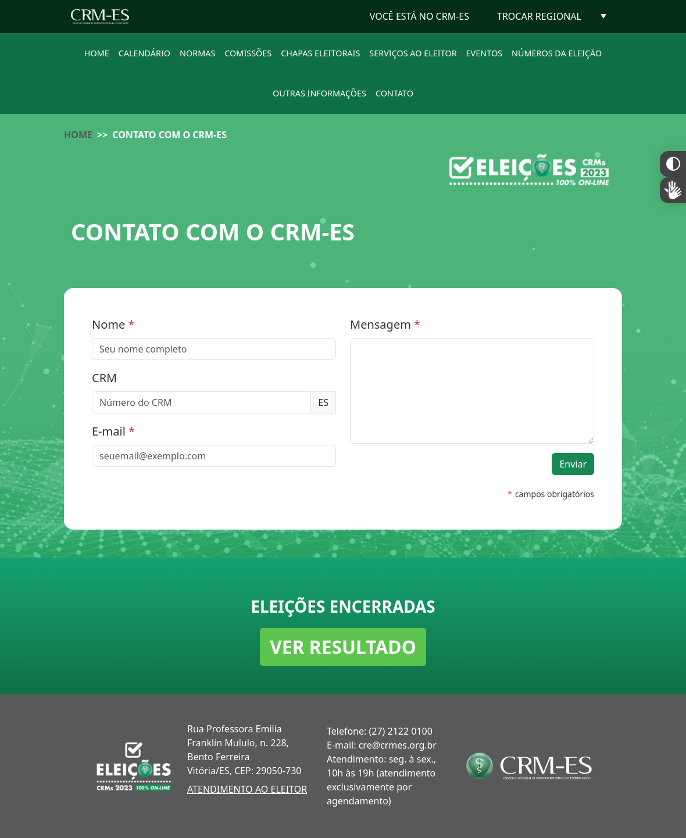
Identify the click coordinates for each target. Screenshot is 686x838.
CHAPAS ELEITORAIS (320, 53)
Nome (113, 324)
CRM (104, 378)
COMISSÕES (247, 53)
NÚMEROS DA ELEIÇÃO (557, 53)
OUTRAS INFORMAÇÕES (319, 93)
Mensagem (385, 324)
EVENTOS (484, 53)
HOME (96, 53)
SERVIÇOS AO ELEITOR (412, 53)
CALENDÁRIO (144, 53)
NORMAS (197, 53)
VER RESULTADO (343, 646)
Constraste (673, 164)
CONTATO (394, 93)
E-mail (113, 431)
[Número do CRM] (201, 402)
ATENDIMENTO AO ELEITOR (247, 789)
